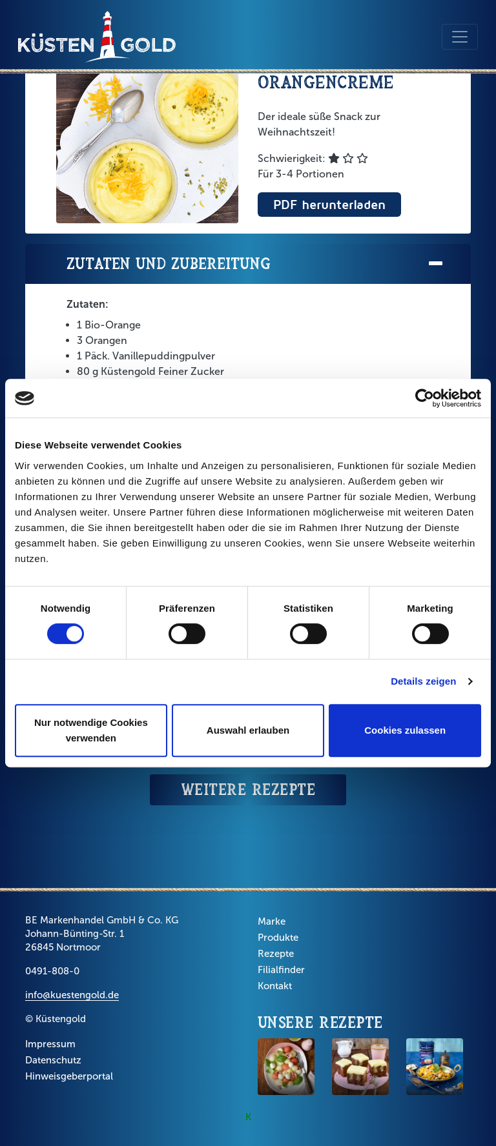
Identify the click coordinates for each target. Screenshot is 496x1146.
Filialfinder (281, 970)
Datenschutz (53, 1060)
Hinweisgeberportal (69, 1076)
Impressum (50, 1044)
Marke (271, 921)
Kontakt (275, 986)
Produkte (278, 937)
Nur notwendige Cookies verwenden (91, 730)
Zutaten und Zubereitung (256, 264)
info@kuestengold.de (72, 995)
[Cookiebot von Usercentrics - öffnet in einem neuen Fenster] (424, 398)
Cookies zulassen (405, 730)
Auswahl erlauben (248, 730)
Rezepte (276, 954)
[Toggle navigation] (460, 37)
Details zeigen (423, 681)
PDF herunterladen (329, 204)
